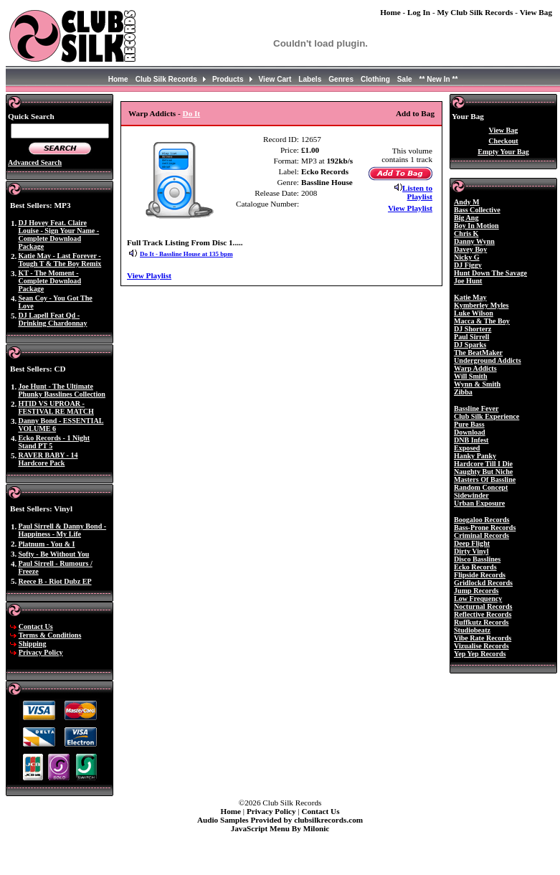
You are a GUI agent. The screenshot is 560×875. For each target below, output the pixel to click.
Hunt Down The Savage (490, 273)
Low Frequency (478, 598)
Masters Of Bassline (485, 479)
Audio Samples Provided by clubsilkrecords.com (280, 819)
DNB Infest (471, 440)
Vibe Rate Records (482, 638)
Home (390, 12)
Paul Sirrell (471, 337)
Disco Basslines (477, 559)
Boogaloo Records (482, 520)
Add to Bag (415, 113)
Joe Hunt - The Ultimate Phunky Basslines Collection (61, 390)
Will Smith (471, 376)
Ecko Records (324, 171)
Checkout (503, 141)
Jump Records (476, 591)
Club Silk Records (166, 79)
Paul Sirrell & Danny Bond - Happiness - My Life (62, 530)
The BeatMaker (478, 352)
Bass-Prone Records (485, 527)
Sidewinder (471, 495)
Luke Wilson (473, 313)
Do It (192, 113)
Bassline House (327, 182)
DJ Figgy (468, 265)
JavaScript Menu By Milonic (280, 828)
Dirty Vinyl (471, 551)
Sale (404, 79)
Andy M (467, 202)
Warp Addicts (152, 113)
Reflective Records (482, 614)
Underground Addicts (487, 360)
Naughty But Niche (483, 472)
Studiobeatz (472, 630)
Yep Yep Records (480, 654)
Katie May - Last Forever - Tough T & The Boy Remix (59, 260)
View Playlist (410, 208)
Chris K (466, 233)
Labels (309, 79)
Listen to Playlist (417, 192)
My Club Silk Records (475, 12)
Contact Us (36, 626)
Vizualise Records (481, 646)
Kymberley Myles (481, 305)
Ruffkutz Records (481, 622)
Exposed (467, 448)
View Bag (536, 12)
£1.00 (310, 150)
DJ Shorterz (472, 329)
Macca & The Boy (482, 321)
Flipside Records (480, 575)
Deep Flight (472, 543)
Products (228, 79)
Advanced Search (35, 162)
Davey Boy (470, 249)
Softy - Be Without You (53, 554)
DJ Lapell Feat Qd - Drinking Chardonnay (52, 319)
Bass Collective (477, 210)
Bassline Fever (476, 408)
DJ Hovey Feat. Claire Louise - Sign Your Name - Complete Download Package (58, 234)
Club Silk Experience (486, 416)
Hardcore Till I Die (483, 464)
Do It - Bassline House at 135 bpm (186, 253)
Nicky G (467, 257)
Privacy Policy (41, 652)
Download (469, 432)
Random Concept (481, 487)
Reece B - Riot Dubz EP (54, 581)
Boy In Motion (476, 226)
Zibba (463, 392)
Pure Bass (469, 424)
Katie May (470, 297)
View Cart (275, 79)
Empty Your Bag (503, 152)
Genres (340, 79)
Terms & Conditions (50, 635)
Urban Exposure (479, 503)
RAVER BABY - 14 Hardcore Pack (47, 459)
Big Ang (466, 218)
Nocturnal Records (483, 606)
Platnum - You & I (46, 544)
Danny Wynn (474, 241)
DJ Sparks (470, 345)
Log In (418, 12)
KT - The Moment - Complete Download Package (49, 281)
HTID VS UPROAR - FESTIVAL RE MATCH (55, 407)
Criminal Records (481, 535)
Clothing (375, 79)
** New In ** (438, 79)
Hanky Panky (475, 456)
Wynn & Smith (477, 384)
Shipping (33, 644)
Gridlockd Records (483, 583)
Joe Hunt (468, 281)
